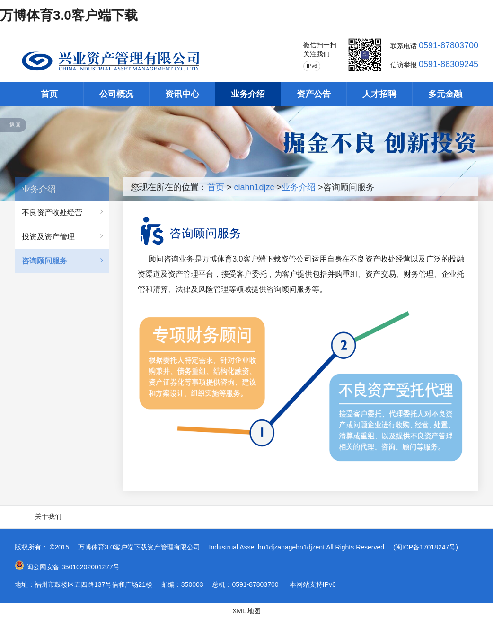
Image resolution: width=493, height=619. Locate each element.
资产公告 (314, 94)
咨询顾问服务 (44, 261)
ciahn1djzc (254, 187)
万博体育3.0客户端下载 (69, 15)
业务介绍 (248, 94)
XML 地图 (246, 611)
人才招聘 (379, 94)
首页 (49, 94)
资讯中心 (182, 94)
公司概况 (116, 94)
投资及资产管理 (48, 237)
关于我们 (48, 516)
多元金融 (445, 94)
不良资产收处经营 (52, 213)
